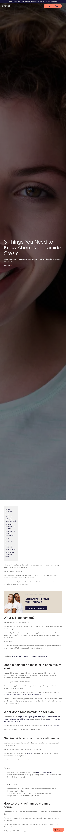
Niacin (29, 753)
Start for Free (52, 6)
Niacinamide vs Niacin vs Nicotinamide (10, 533)
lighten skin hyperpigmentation (30, 717)
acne (47, 725)
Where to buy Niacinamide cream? (10, 554)
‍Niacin (7, 539)
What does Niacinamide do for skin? (10, 526)
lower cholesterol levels (44, 772)
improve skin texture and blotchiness (16, 719)
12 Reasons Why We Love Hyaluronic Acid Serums (29, 656)
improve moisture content (51, 717)
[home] (23, 6)
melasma (56, 725)
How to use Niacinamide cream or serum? (11, 547)
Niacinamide (9, 542)
